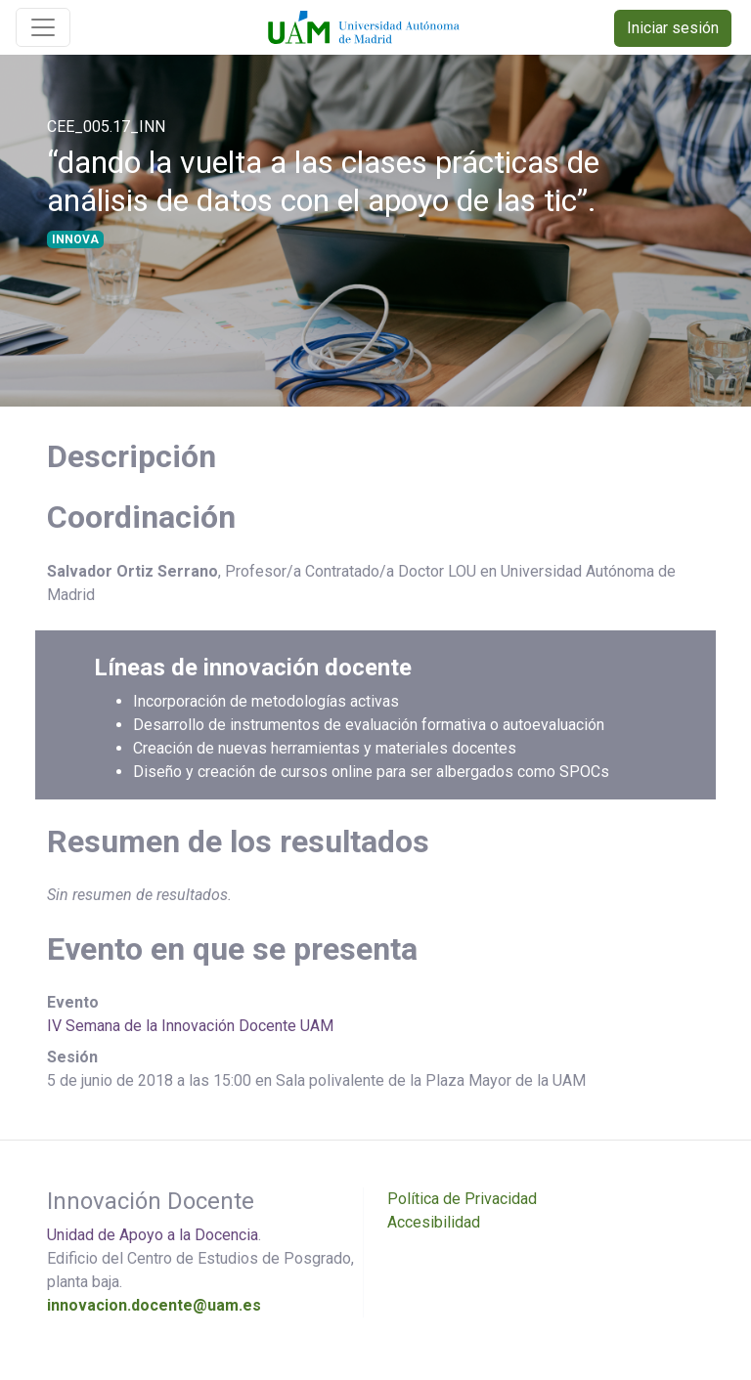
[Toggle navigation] (43, 27)
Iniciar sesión (673, 28)
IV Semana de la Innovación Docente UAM (190, 1025)
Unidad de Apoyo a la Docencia (152, 1235)
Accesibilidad (433, 1222)
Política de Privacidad (462, 1198)
